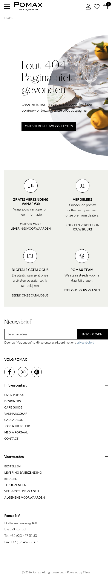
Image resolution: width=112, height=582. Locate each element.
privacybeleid (85, 343)
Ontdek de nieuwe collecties (49, 126)
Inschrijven (92, 334)
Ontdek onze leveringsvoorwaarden (31, 226)
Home (8, 18)
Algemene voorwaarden (24, 498)
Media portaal (16, 432)
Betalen (10, 479)
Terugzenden (15, 485)
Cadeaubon (13, 420)
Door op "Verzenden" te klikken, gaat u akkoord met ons (49, 343)
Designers (12, 401)
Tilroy (87, 572)
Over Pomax (14, 395)
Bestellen (12, 466)
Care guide (13, 407)
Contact (11, 439)
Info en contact (56, 386)
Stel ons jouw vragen (82, 290)
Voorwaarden (56, 457)
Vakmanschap (15, 414)
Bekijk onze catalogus (30, 295)
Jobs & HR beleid (17, 426)
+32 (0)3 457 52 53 (23, 535)
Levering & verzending (23, 473)
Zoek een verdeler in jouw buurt (83, 227)
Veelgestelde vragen (21, 491)
